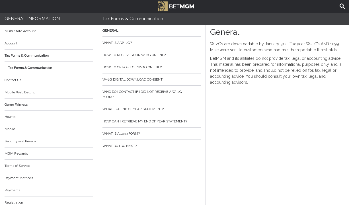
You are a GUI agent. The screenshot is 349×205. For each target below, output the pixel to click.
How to (49, 117)
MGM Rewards (16, 153)
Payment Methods (49, 178)
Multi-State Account (20, 31)
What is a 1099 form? (151, 134)
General (151, 30)
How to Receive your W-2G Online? (151, 55)
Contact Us (13, 80)
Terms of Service (49, 166)
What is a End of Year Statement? (151, 109)
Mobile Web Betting (20, 92)
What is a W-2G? (151, 43)
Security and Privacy (20, 141)
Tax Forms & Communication (49, 56)
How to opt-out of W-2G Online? (151, 67)
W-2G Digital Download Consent (151, 79)
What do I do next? (151, 146)
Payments (49, 190)
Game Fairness (16, 104)
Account (49, 43)
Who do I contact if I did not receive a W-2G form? (151, 94)
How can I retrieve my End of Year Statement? (151, 121)
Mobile (10, 129)
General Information (32, 18)
